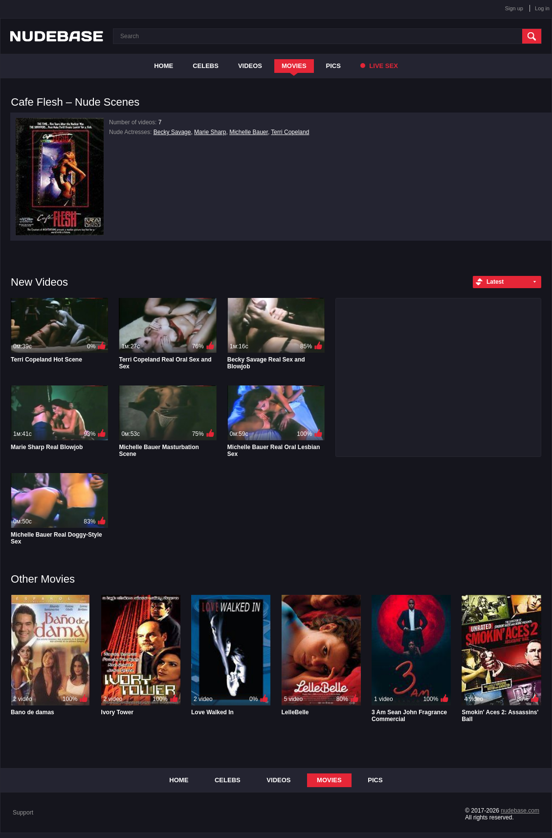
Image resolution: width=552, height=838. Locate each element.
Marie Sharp (210, 132)
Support (23, 812)
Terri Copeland (290, 132)
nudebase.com (520, 810)
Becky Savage (172, 132)
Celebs (206, 65)
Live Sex (379, 65)
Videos (250, 65)
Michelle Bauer (248, 132)
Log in (542, 8)
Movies (294, 65)
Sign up (514, 8)
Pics (333, 65)
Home (163, 65)
